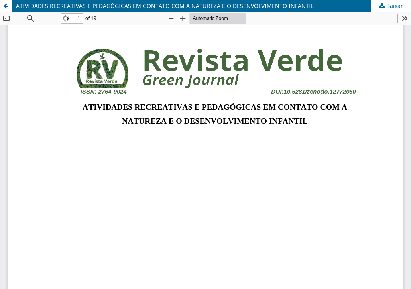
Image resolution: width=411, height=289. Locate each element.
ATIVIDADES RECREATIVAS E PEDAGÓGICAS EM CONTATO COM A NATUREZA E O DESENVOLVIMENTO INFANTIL (165, 6)
